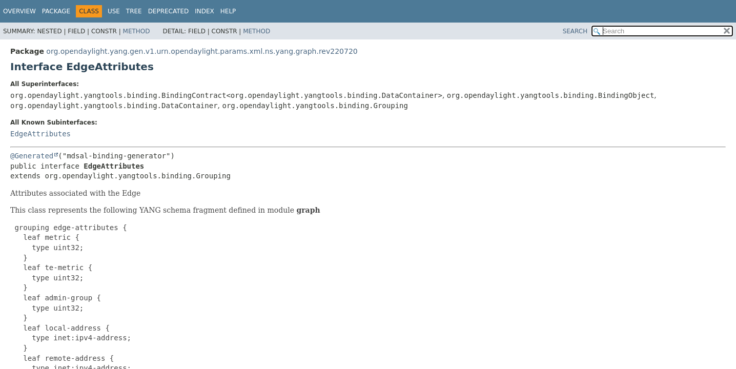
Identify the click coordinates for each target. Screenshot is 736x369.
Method (136, 31)
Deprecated (168, 11)
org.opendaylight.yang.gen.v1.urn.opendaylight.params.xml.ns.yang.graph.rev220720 (201, 51)
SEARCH (575, 31)
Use (114, 11)
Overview (19, 11)
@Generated (31, 156)
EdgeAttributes (40, 134)
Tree (134, 11)
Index (204, 11)
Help (228, 11)
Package (56, 11)
